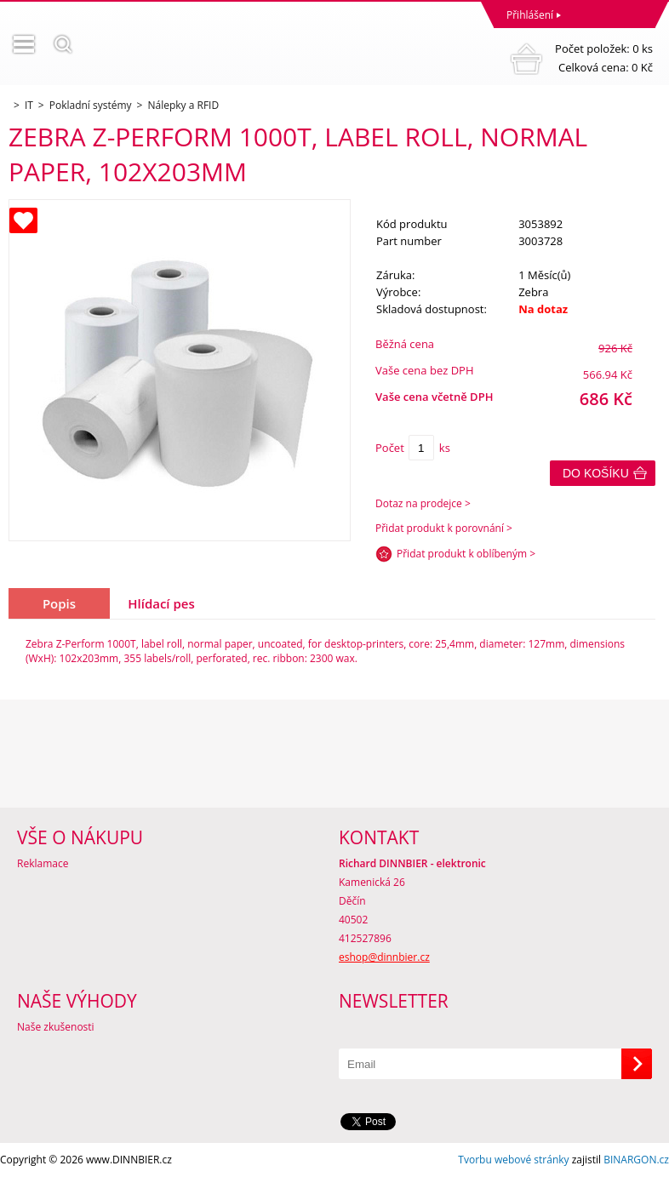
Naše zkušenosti (55, 1027)
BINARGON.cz (636, 1159)
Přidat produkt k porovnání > (443, 528)
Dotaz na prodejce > (423, 503)
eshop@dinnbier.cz (384, 957)
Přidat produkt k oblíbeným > (466, 553)
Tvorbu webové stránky (513, 1159)
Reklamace (42, 863)
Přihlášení (529, 15)
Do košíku (596, 473)
